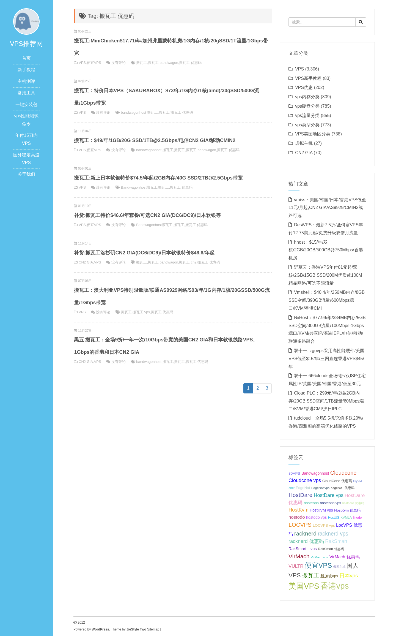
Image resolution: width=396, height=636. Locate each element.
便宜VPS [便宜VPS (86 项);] (318, 565)
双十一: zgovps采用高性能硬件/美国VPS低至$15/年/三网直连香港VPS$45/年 (326, 358)
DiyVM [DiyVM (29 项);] (357, 481)
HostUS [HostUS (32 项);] (333, 518)
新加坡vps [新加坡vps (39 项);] (329, 576)
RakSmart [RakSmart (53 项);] (336, 541)
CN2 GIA (86, 262)
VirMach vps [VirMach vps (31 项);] (319, 557)
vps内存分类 (307, 96)
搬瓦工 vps (141, 312)
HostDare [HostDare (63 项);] (300, 495)
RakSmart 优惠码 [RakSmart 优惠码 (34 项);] (331, 549)
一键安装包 (26, 104)
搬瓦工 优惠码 (190, 63)
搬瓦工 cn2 (188, 262)
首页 (26, 58)
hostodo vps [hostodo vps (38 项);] (316, 517)
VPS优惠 (304, 87)
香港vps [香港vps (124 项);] (334, 585)
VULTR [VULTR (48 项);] (295, 566)
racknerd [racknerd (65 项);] (305, 533)
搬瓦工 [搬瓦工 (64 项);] (310, 575)
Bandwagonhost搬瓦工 (139, 187)
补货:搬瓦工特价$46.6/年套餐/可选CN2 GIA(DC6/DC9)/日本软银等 (147, 215)
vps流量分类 (307, 115)
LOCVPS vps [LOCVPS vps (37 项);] (324, 525)
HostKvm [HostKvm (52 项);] (298, 510)
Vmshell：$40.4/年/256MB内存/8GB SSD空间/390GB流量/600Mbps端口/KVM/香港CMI (326, 300)
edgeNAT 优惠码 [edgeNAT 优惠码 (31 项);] (343, 488)
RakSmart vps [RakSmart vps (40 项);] (302, 549)
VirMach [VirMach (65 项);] (298, 556)
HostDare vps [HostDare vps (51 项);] (328, 495)
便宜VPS (94, 63)
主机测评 (26, 81)
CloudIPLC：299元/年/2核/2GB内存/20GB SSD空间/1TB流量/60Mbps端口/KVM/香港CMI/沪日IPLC (326, 401)
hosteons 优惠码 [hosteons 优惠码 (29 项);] (353, 503)
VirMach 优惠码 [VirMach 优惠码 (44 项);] (344, 557)
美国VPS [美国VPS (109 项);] (303, 586)
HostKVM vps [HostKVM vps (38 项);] (321, 510)
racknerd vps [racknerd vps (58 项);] (333, 534)
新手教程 (26, 69)
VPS (82, 63)
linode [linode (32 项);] (357, 518)
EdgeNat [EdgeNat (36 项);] (303, 488)
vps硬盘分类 (307, 106)
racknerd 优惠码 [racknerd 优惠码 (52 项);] (306, 541)
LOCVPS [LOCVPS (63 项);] (300, 524)
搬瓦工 (141, 63)
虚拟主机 (304, 143)
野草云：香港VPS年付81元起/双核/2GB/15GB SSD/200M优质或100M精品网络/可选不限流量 (325, 275)
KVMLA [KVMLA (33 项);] (346, 518)
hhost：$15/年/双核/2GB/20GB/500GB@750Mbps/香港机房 (325, 250)
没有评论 (118, 63)
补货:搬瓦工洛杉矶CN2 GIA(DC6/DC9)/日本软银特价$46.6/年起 (144, 253)
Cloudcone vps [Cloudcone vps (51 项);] (304, 480)
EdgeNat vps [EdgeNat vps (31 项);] (320, 488)
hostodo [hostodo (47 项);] (296, 517)
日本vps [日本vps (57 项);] (348, 575)
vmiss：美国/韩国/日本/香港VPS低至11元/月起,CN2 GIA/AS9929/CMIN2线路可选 (327, 207)
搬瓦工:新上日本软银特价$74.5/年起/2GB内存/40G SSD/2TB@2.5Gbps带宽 (158, 178)
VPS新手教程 (308, 78)
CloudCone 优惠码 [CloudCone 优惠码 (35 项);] (337, 481)
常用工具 (26, 93)
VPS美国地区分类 (312, 134)
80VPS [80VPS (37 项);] (294, 473)
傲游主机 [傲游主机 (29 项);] (339, 566)
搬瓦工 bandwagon (163, 63)
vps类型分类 (307, 125)
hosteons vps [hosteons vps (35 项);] (330, 503)
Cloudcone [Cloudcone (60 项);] (343, 473)
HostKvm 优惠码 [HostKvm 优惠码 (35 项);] (347, 510)
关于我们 (26, 174)
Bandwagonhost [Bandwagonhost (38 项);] (315, 473)
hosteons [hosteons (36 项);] (311, 503)
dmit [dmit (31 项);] (291, 488)
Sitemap (153, 629)
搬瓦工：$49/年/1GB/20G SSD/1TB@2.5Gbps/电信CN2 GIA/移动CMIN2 (154, 140)
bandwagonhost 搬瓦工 (139, 112)
